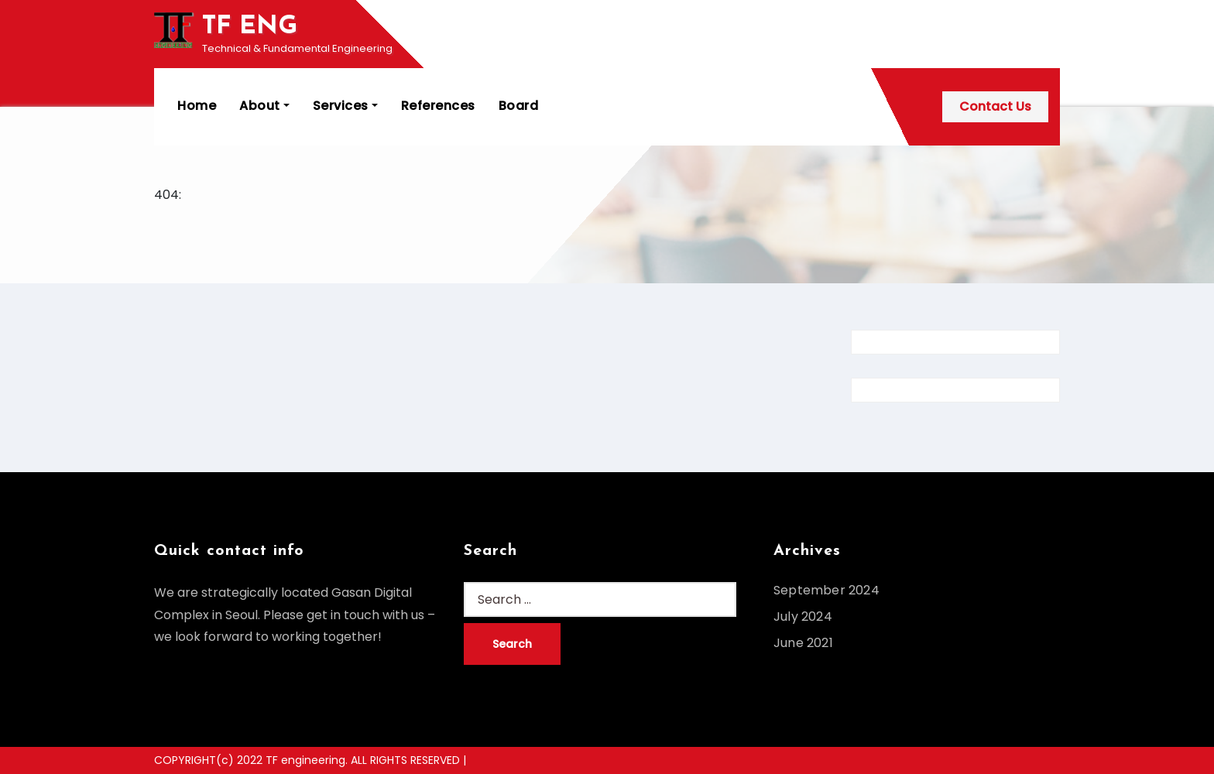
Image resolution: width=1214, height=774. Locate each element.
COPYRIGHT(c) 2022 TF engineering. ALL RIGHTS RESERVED (308, 760)
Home (196, 106)
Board (519, 106)
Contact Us (995, 106)
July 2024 (802, 616)
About (264, 106)
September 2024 (826, 590)
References (438, 106)
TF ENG (249, 26)
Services (345, 106)
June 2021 (803, 643)
